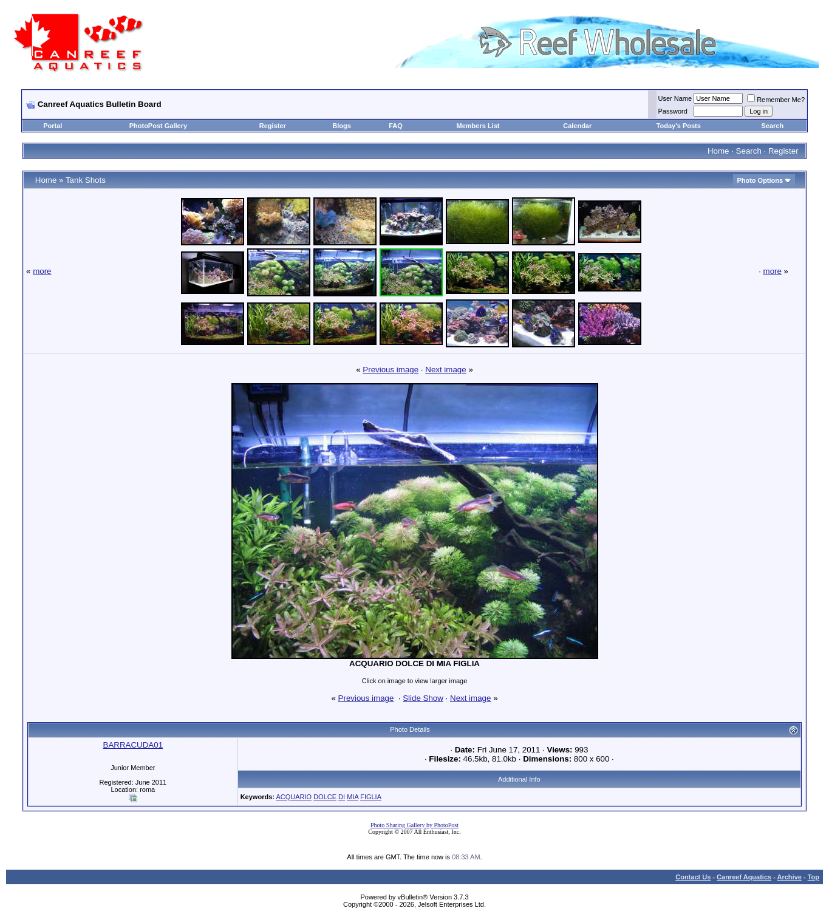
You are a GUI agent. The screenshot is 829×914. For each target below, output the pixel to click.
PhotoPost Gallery (158, 125)
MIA (352, 796)
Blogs (341, 125)
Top (813, 877)
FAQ (396, 125)
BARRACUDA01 (133, 744)
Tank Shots (86, 180)
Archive (789, 877)
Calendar (577, 125)
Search (772, 125)
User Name (675, 98)
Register (272, 125)
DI (341, 796)
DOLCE (324, 796)
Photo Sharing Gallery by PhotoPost (414, 825)
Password (672, 111)
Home (718, 150)
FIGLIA (370, 796)
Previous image (390, 369)
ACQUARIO (294, 796)
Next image (445, 369)
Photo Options (760, 180)
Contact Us (693, 877)
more (42, 271)
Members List (478, 125)
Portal (52, 125)
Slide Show (423, 698)
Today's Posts (679, 125)
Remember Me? (776, 99)
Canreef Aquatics (744, 877)
